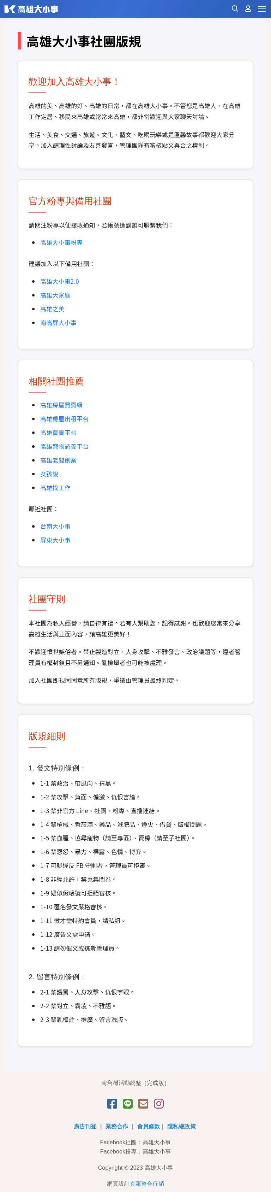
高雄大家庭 (55, 294)
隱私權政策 (181, 1126)
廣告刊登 (85, 1126)
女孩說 (49, 473)
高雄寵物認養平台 (64, 446)
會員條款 (148, 1126)
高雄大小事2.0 (59, 281)
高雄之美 (52, 308)
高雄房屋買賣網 (61, 404)
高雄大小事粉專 (61, 242)
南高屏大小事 (58, 322)
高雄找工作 (55, 487)
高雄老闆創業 (58, 460)
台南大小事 (55, 526)
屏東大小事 (55, 539)
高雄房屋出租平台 (64, 418)
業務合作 (117, 1126)
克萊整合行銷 (147, 1184)
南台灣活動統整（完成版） (135, 1083)
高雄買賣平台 (58, 432)
